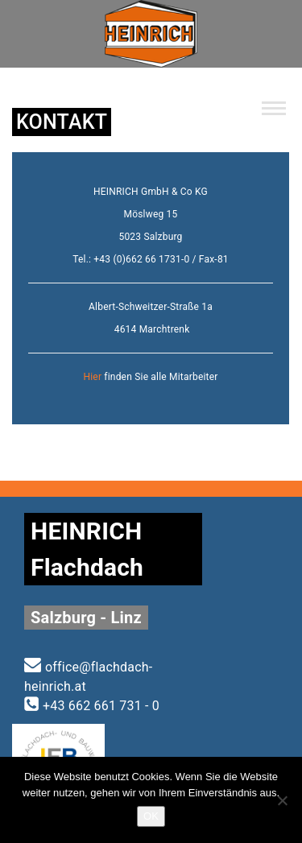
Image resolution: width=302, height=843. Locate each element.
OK (151, 816)
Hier (92, 376)
